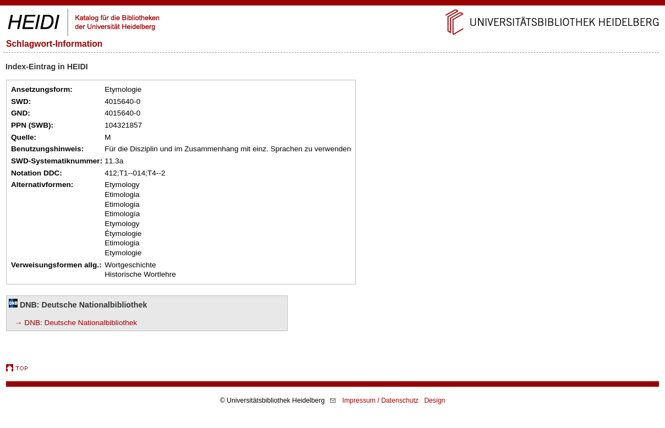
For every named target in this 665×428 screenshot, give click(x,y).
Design (434, 400)
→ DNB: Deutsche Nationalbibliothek (76, 323)
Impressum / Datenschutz (380, 400)
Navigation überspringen (332, 4)
